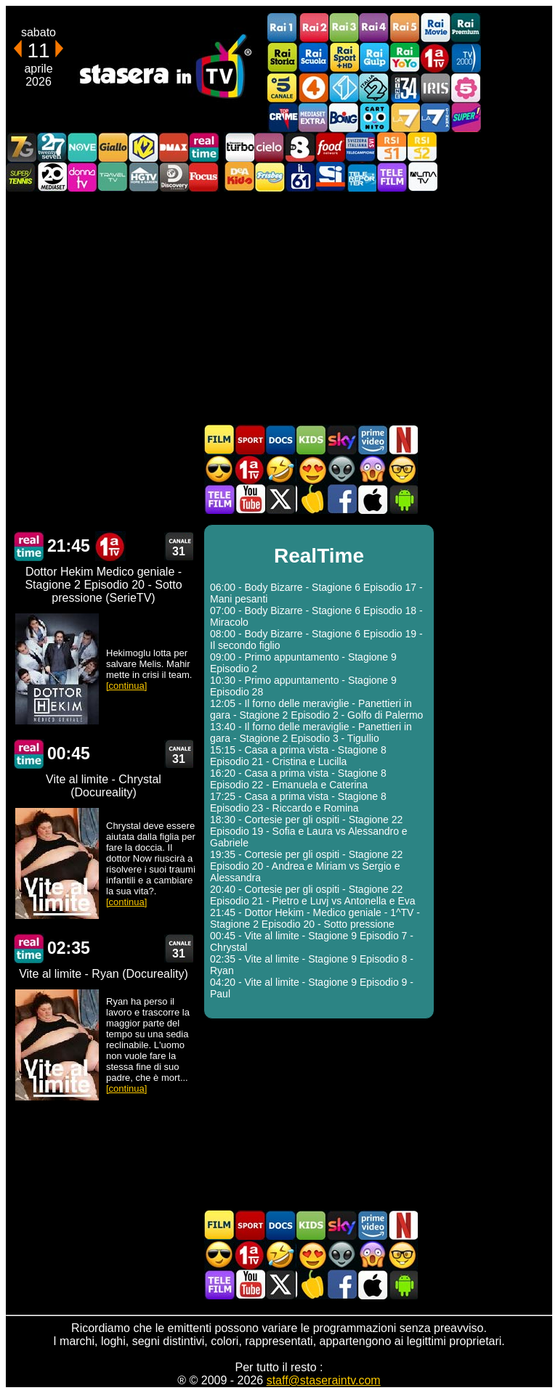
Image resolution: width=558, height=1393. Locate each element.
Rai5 (404, 28)
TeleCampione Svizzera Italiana (361, 147)
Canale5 (282, 87)
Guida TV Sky (341, 439)
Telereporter (361, 177)
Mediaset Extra (313, 117)
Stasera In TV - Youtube (250, 499)
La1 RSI (391, 147)
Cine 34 (404, 87)
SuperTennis (21, 177)
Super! (465, 117)
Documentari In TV (280, 439)
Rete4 (313, 87)
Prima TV (435, 58)
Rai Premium (465, 28)
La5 (465, 87)
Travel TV (112, 177)
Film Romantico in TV (311, 469)
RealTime (29, 546)
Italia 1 (343, 87)
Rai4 (374, 28)
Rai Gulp (374, 58)
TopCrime (282, 117)
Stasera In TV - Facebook (341, 499)
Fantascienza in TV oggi (341, 469)
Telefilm (391, 177)
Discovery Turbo (239, 147)
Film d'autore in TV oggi (402, 469)
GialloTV (112, 147)
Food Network (330, 147)
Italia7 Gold (21, 147)
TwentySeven (51, 147)
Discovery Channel (173, 177)
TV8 (300, 147)
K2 (143, 147)
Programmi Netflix (402, 439)
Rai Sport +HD (343, 58)
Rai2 (313, 28)
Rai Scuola (313, 58)
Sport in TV (250, 439)
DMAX (173, 147)
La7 (404, 117)
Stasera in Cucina (311, 499)
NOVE (82, 147)
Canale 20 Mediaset (51, 177)
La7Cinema (435, 117)
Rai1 (282, 28)
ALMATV (422, 177)
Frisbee (269, 177)
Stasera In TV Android (402, 499)
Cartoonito (374, 117)
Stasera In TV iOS (372, 499)
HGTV (143, 177)
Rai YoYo (404, 58)
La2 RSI (422, 147)
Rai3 (343, 28)
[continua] (126, 685)
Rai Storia (282, 58)
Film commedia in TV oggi (280, 469)
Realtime (204, 147)
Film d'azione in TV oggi (219, 469)
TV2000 (465, 58)
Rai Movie (435, 28)
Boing (343, 117)
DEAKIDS (239, 177)
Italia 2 (374, 87)
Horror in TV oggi (372, 469)
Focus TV (204, 177)
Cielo (269, 147)
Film (219, 439)
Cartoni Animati (311, 439)
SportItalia (330, 177)
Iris (435, 87)
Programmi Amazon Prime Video (372, 439)
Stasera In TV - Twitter (280, 499)
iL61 (300, 177)
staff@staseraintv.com (324, 1380)
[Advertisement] (279, 307)
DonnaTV (82, 177)
